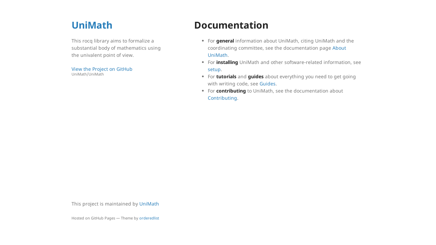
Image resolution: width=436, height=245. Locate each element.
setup (214, 69)
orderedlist (149, 217)
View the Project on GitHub (118, 71)
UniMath (92, 24)
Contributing (222, 98)
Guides (268, 83)
